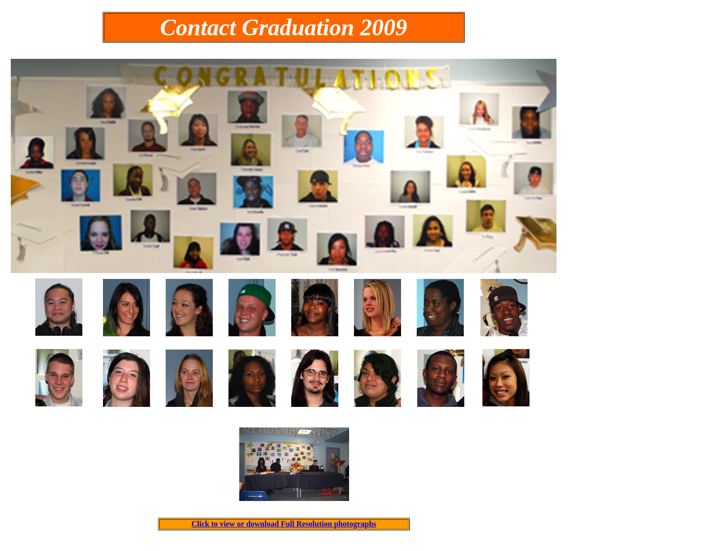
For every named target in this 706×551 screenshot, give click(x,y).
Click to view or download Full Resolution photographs (283, 524)
